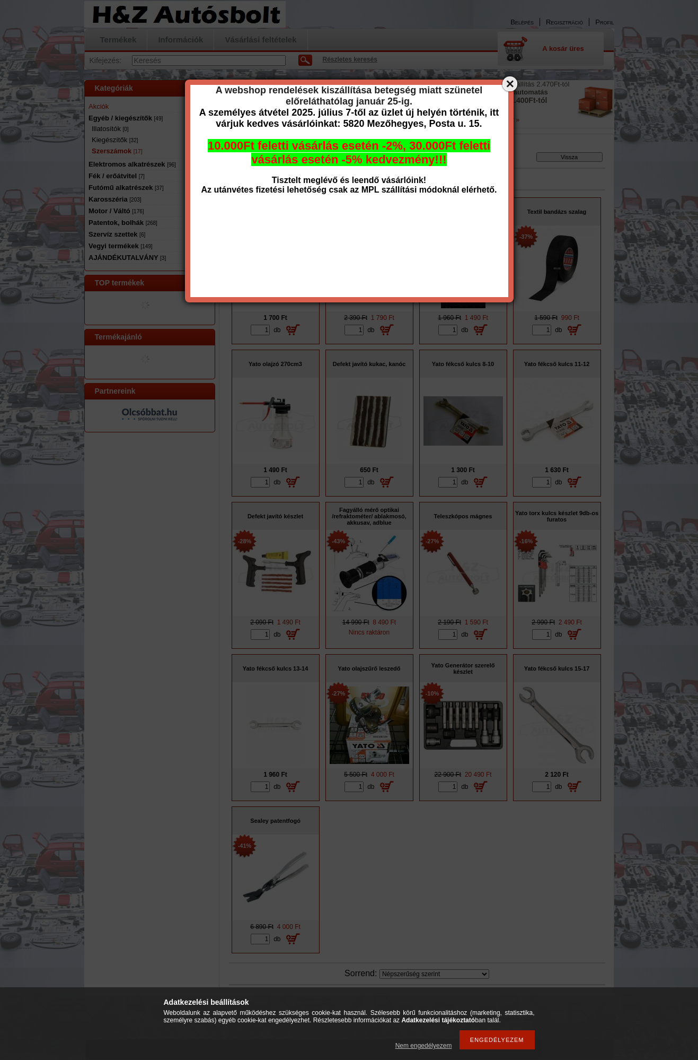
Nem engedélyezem (423, 1045)
